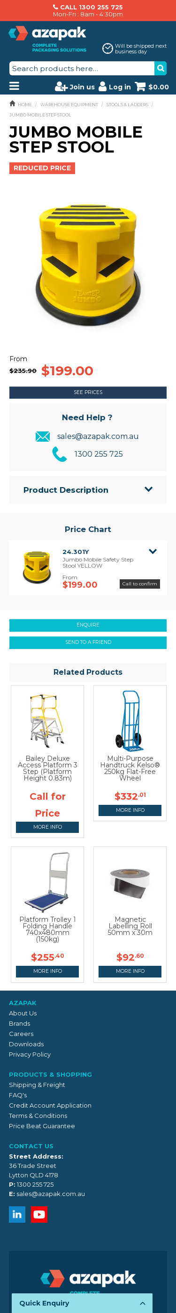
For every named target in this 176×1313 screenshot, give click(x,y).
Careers (21, 1033)
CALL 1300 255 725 (91, 7)
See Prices (88, 392)
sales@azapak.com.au (98, 436)
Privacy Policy (30, 1054)
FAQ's (18, 1095)
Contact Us (31, 1146)
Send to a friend (88, 642)
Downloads (26, 1044)
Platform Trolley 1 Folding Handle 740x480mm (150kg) (47, 929)
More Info (47, 827)
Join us (75, 86)
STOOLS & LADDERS (127, 104)
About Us (23, 1013)
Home (25, 104)
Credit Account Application (50, 1105)
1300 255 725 (99, 454)
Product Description (65, 490)
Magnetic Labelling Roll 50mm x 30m (130, 926)
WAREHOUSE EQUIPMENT (69, 104)
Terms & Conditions (38, 1115)
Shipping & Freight (37, 1084)
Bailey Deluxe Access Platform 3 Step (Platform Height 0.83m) (47, 768)
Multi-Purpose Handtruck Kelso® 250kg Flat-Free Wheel (130, 768)
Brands (19, 1023)
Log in (115, 86)
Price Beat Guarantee (42, 1126)
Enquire (88, 625)
